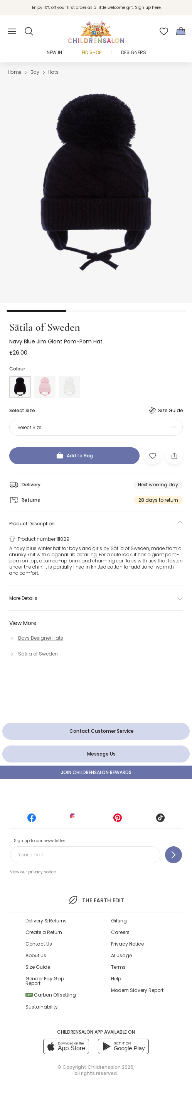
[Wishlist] (164, 31)
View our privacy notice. (33, 872)
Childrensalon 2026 (110, 1067)
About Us (35, 955)
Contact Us (38, 944)
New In (54, 52)
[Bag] (181, 31)
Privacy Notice (127, 944)
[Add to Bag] (74, 455)
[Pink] (45, 387)
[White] (69, 387)
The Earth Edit (96, 900)
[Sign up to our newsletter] (173, 854)
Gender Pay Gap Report (44, 981)
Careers (120, 932)
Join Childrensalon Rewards (96, 772)
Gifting (119, 920)
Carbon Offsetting (50, 995)
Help (116, 978)
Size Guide (37, 967)
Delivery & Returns (46, 920)
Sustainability (41, 1007)
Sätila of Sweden (44, 327)
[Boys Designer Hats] (36, 638)
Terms (118, 967)
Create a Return (43, 932)
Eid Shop (91, 52)
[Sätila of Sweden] (33, 653)
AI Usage (121, 955)
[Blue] (20, 387)
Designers (133, 52)
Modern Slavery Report (137, 990)
